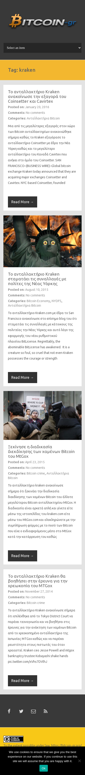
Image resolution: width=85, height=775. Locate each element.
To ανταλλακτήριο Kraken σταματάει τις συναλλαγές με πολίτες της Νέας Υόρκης (37, 279)
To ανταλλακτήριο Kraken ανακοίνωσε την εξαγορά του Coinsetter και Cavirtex (37, 96)
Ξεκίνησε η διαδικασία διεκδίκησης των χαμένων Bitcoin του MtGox (41, 451)
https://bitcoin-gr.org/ (66, 745)
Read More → (22, 202)
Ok (44, 768)
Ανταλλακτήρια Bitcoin (43, 118)
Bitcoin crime (36, 473)
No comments (35, 112)
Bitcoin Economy (38, 301)
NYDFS (56, 301)
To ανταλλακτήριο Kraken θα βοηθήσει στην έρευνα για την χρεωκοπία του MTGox (38, 581)
